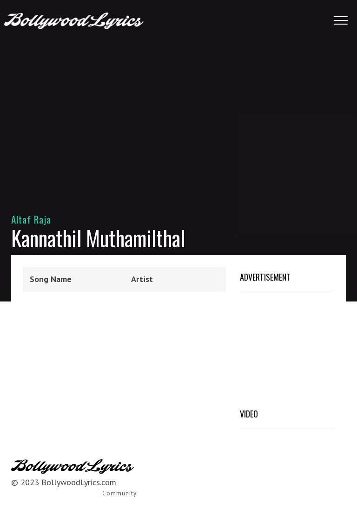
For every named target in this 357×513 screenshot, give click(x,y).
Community (119, 493)
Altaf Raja (31, 219)
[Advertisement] (178, 116)
